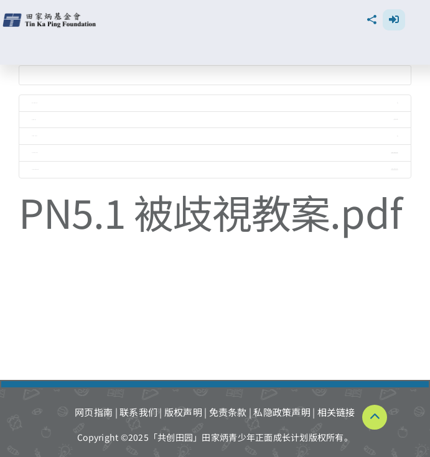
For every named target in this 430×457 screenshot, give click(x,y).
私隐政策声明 (282, 411)
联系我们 (138, 411)
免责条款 (228, 411)
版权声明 (183, 411)
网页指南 (94, 411)
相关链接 (336, 411)
